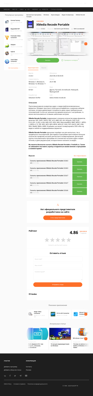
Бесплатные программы (33, 15)
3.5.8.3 (40, 29)
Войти (71, 3)
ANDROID (35, 9)
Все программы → (14, 68)
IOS (28, 9)
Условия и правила (19, 384)
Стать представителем (57, 218)
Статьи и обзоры (56, 9)
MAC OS (14, 9)
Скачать (47, 60)
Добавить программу (10, 367)
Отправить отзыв (57, 284)
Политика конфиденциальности (37, 384)
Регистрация (78, 3)
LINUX (21, 9)
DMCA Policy (7, 384)
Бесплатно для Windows (61, 29)
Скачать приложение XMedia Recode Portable (49, 161)
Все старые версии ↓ (80, 156)
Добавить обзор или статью (12, 370)
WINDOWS (7, 9)
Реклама (28, 370)
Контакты (29, 367)
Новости (45, 9)
